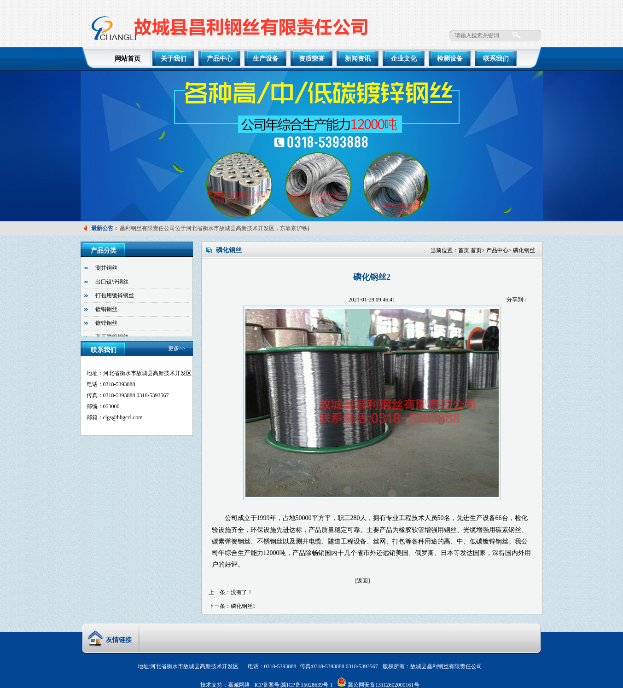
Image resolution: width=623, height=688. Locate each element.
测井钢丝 (106, 268)
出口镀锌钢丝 (111, 281)
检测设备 (450, 58)
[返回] (362, 581)
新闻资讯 (358, 58)
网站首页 (127, 58)
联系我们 (496, 58)
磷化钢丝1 (243, 606)
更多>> (177, 348)
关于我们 (173, 58)
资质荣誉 (312, 58)
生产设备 (266, 58)
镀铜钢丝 (106, 309)
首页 (463, 250)
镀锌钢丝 (106, 323)
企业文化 (404, 58)
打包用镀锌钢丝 (114, 295)
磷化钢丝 (524, 250)
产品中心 (220, 58)
